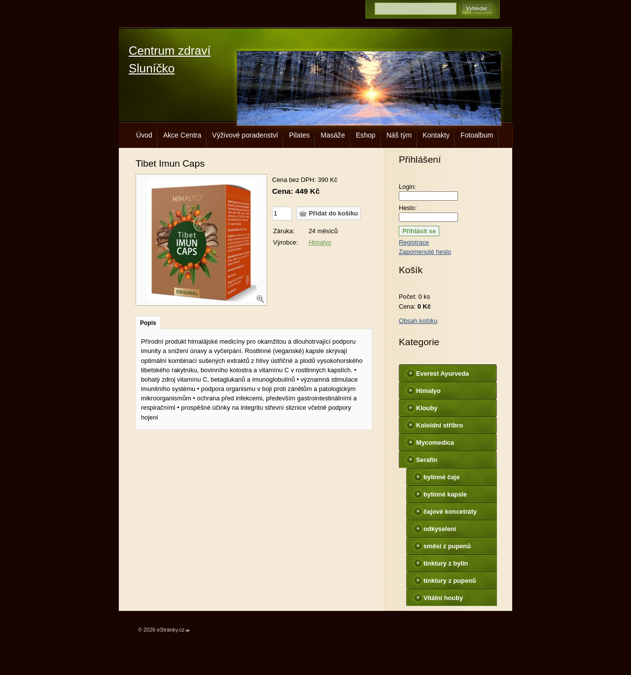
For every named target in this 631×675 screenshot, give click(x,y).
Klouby (426, 408)
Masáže (332, 135)
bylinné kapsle (445, 494)
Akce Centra (182, 135)
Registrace (414, 242)
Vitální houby (443, 598)
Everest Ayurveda (442, 373)
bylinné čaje (441, 477)
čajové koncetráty (450, 511)
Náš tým (399, 135)
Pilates (299, 135)
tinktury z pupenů (449, 580)
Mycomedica (435, 442)
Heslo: (408, 208)
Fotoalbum (476, 135)
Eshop (366, 135)
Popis (148, 323)
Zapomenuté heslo (425, 251)
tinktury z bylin (445, 563)
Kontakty (436, 135)
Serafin (426, 459)
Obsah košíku (418, 320)
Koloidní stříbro (439, 425)
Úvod (144, 135)
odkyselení (439, 529)
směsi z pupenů (447, 546)
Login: (407, 186)
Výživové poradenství (245, 135)
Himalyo (320, 242)
